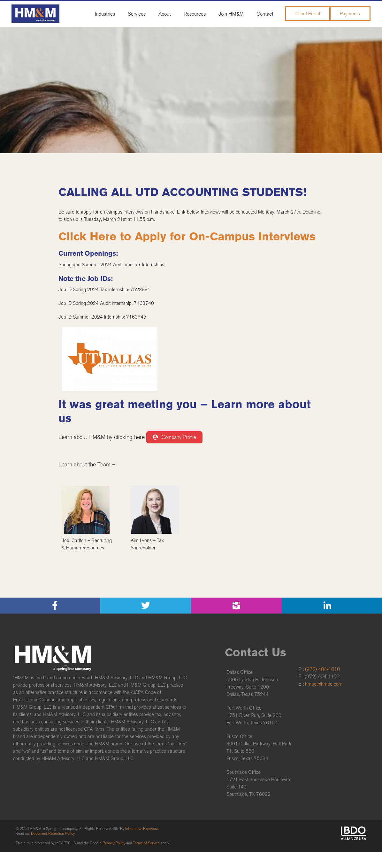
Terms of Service (146, 843)
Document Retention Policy (53, 833)
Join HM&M (231, 14)
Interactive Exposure (141, 828)
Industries (105, 14)
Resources (195, 14)
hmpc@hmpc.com (323, 684)
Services (137, 14)
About (164, 14)
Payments (350, 14)
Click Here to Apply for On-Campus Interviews (187, 236)
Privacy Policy (114, 843)
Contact (264, 14)
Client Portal (307, 14)
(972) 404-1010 (322, 669)
